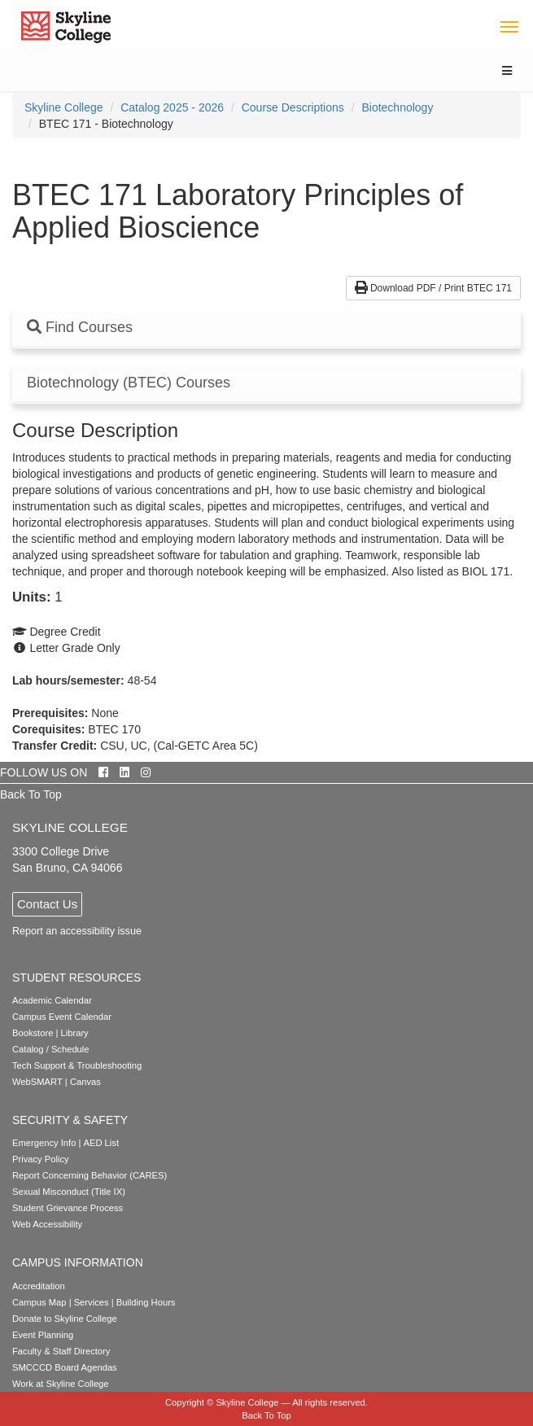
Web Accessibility (47, 1224)
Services (91, 1302)
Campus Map (39, 1302)
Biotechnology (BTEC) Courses (128, 383)
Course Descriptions (293, 107)
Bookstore (32, 1033)
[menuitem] (63, 107)
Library (75, 1033)
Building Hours (146, 1302)
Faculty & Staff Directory (61, 1351)
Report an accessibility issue (77, 931)
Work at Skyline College (60, 1384)
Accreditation (38, 1286)
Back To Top (31, 794)
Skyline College (63, 107)
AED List (101, 1143)
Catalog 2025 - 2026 (172, 107)
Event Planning (42, 1335)
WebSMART (37, 1082)
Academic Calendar (52, 1000)
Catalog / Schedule (51, 1049)
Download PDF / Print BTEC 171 (433, 288)
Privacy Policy (40, 1159)
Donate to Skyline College (64, 1318)
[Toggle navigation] (509, 25)
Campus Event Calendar (61, 1016)
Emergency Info (44, 1143)
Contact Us (47, 904)
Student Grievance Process (67, 1208)
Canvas (85, 1082)
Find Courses (80, 327)
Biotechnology (397, 107)
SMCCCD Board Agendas (64, 1367)
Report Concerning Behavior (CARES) (89, 1175)
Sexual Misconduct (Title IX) (68, 1191)
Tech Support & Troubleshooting (77, 1065)
